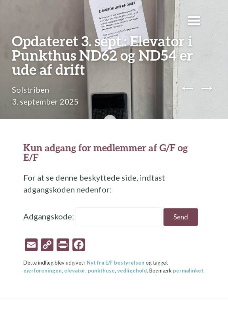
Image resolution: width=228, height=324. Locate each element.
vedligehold (132, 270)
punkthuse (101, 270)
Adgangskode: (92, 216)
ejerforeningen (42, 270)
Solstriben (30, 89)
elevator (75, 270)
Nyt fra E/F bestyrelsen (115, 262)
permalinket (188, 270)
